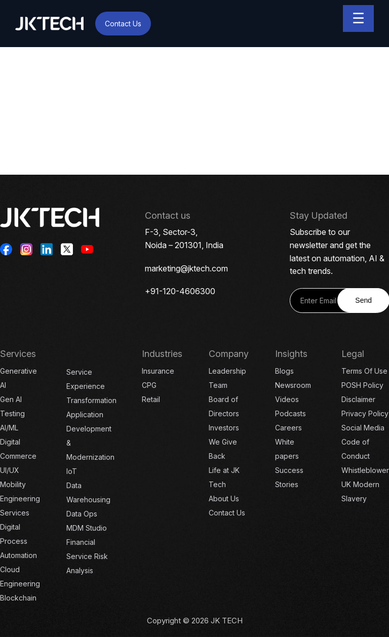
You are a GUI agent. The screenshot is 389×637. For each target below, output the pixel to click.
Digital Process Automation (18, 541)
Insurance (158, 371)
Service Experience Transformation (91, 386)
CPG (149, 385)
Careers (288, 427)
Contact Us (123, 23)
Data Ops (81, 513)
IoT (71, 471)
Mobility (13, 484)
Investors (224, 427)
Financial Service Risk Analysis (87, 556)
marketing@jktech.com (186, 268)
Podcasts (290, 413)
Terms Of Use (364, 371)
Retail (151, 399)
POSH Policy (362, 385)
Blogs (284, 371)
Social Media (362, 427)
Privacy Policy (364, 413)
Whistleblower (365, 470)
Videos (287, 399)
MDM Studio (86, 528)
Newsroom (293, 385)
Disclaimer (358, 399)
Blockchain (18, 597)
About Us (224, 498)
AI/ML (9, 427)
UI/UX (9, 470)
